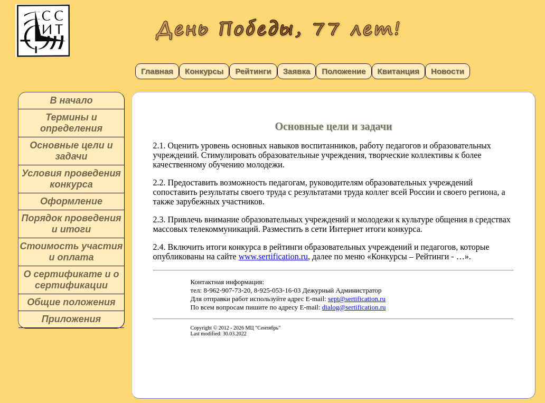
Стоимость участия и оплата (71, 252)
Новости (447, 71)
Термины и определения (71, 123)
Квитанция (399, 71)
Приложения (71, 319)
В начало (71, 100)
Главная (157, 71)
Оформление (71, 201)
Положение (343, 71)
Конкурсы (204, 71)
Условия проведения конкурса (71, 179)
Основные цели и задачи (71, 151)
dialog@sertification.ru (354, 307)
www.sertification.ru (273, 256)
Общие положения (71, 302)
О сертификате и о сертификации (71, 279)
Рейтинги (253, 71)
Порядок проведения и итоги (71, 224)
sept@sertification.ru (357, 299)
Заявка (297, 71)
